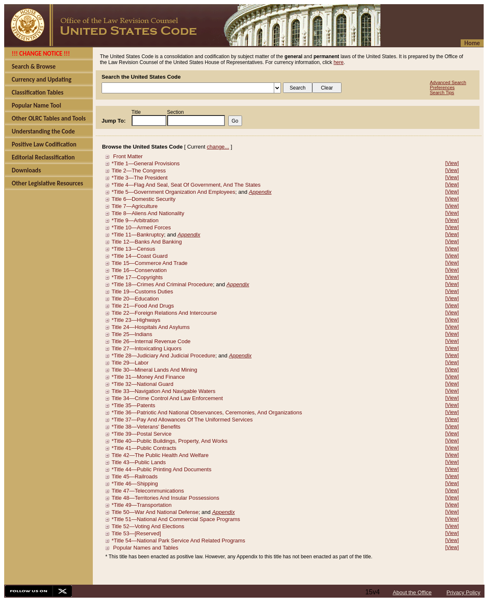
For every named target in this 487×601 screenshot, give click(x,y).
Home (472, 43)
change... (218, 147)
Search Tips (442, 92)
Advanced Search (448, 82)
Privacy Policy (463, 592)
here (339, 62)
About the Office (412, 592)
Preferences (442, 87)
